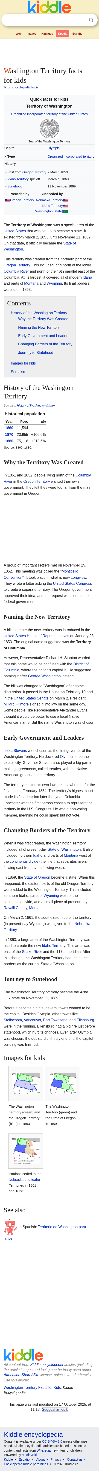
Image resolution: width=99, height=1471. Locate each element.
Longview (78, 577)
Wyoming (54, 283)
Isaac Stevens (15, 751)
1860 (9, 428)
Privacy (56, 1459)
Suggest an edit (54, 1409)
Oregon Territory (34, 172)
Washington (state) (49, 211)
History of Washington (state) (36, 405)
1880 (9, 441)
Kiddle (8, 1459)
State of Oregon (37, 877)
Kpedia (62, 33)
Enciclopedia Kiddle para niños (26, 1464)
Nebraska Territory (49, 200)
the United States (75, 114)
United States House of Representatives (36, 636)
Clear (82, 20)
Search (91, 20)
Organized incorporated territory (34, 114)
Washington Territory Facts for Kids (32, 1388)
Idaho (87, 277)
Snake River (32, 952)
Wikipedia (44, 1450)
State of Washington (64, 849)
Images (31, 33)
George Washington (44, 676)
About (40, 1459)
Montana (31, 283)
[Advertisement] (49, 51)
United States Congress (72, 583)
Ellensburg (85, 1020)
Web (18, 33)
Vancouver (32, 1020)
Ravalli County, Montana (24, 908)
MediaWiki (29, 1455)
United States (15, 231)
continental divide (24, 861)
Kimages (47, 33)
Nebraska (16, 1180)
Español (78, 33)
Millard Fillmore (16, 704)
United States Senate (31, 698)
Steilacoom (13, 1020)
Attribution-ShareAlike (21, 1375)
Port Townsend (55, 1020)
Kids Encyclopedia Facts (21, 87)
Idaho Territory (18, 179)
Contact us (74, 1459)
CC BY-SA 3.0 (52, 1441)
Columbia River (16, 271)
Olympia (53, 148)
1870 (9, 435)
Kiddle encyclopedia (46, 1365)
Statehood (15, 186)
